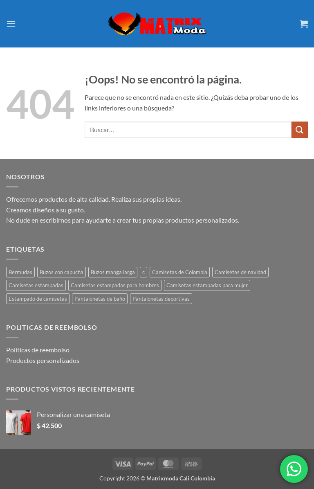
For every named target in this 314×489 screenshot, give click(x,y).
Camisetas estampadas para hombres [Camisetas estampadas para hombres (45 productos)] (115, 285)
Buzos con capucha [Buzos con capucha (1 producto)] (61, 272)
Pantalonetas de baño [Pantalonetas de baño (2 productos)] (99, 298)
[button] (11, 24)
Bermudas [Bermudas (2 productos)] (20, 272)
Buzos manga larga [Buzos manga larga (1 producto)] (113, 272)
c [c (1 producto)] (143, 272)
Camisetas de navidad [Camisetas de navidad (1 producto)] (240, 272)
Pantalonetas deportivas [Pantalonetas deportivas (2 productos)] (161, 298)
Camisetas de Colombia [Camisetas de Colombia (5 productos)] (179, 272)
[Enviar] (300, 129)
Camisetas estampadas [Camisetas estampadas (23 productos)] (36, 285)
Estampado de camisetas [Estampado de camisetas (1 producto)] (38, 298)
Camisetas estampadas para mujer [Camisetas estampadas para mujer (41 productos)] (207, 285)
